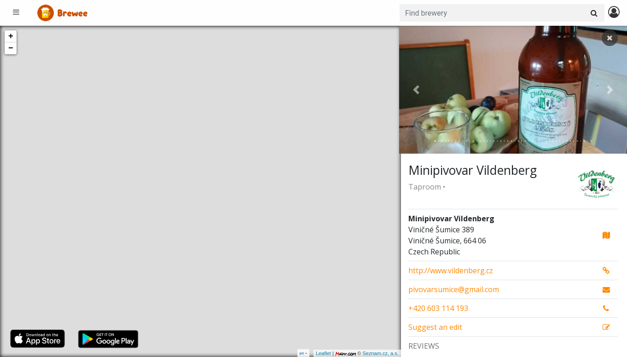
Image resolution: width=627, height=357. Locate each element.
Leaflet (321, 353)
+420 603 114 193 (438, 308)
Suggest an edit (435, 327)
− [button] (10, 48)
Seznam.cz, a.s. (379, 353)
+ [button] (10, 36)
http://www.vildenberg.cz (450, 270)
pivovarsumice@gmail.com (453, 289)
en (302, 353)
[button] (416, 90)
